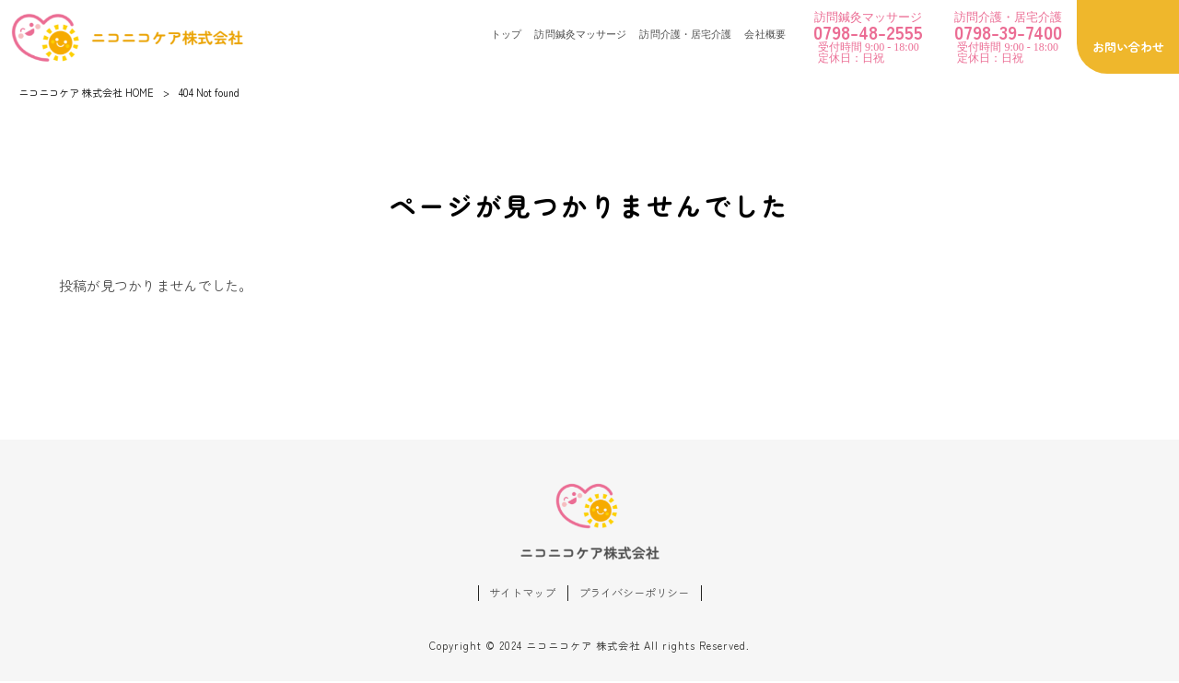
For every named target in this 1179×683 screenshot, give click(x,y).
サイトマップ (518, 594)
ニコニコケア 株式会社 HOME (86, 92)
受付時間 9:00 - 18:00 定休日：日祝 (868, 37)
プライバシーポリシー (636, 594)
